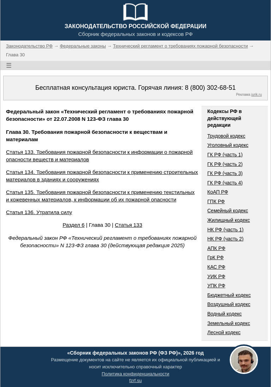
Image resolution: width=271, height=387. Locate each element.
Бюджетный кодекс (229, 295)
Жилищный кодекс (228, 220)
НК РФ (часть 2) (225, 239)
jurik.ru (256, 94)
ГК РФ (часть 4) (224, 183)
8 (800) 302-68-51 (210, 87)
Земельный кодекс (228, 323)
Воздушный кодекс (228, 304)
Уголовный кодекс (227, 145)
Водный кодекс (224, 314)
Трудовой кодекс (226, 136)
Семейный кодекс (227, 210)
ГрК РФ (215, 257)
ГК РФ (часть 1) (224, 154)
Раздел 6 (73, 225)
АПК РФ (216, 248)
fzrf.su (135, 380)
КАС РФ (216, 267)
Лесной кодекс (223, 332)
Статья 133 (128, 225)
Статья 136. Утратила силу (39, 212)
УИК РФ (216, 276)
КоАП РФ (217, 192)
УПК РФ (216, 285)
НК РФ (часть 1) (225, 229)
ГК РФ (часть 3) (224, 173)
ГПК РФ (216, 201)
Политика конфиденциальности (135, 373)
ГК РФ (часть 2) (224, 164)
